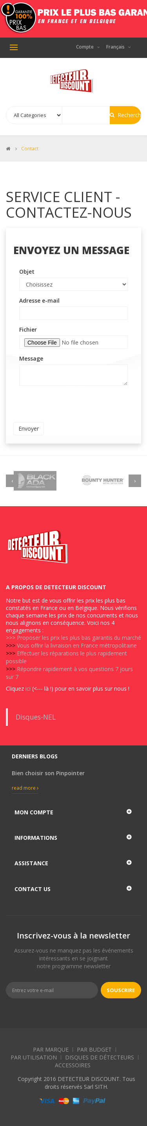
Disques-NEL (36, 717)
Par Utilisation (34, 1057)
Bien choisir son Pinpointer (48, 773)
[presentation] (72, 407)
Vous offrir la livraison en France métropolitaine (77, 645)
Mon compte (34, 812)
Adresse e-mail (39, 300)
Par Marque (51, 1049)
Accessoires (73, 1065)
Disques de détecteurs (99, 1057)
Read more (25, 788)
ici (28, 688)
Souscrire (121, 990)
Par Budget (94, 1049)
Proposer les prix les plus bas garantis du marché (79, 637)
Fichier (28, 329)
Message (31, 358)
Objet (26, 271)
